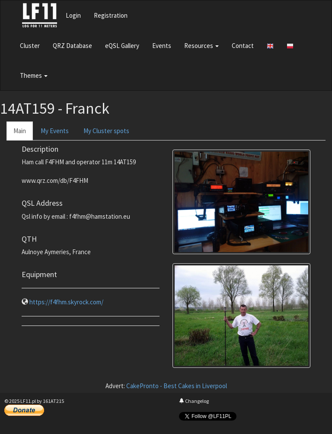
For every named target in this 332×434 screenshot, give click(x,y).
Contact (243, 45)
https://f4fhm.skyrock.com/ (66, 302)
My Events (55, 131)
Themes (34, 75)
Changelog (194, 401)
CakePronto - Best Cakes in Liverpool (176, 386)
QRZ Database (72, 45)
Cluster (30, 45)
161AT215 (53, 401)
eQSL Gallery (122, 45)
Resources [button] (201, 45)
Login (73, 15)
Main (19, 131)
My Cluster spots (106, 131)
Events (161, 45)
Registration (111, 15)
